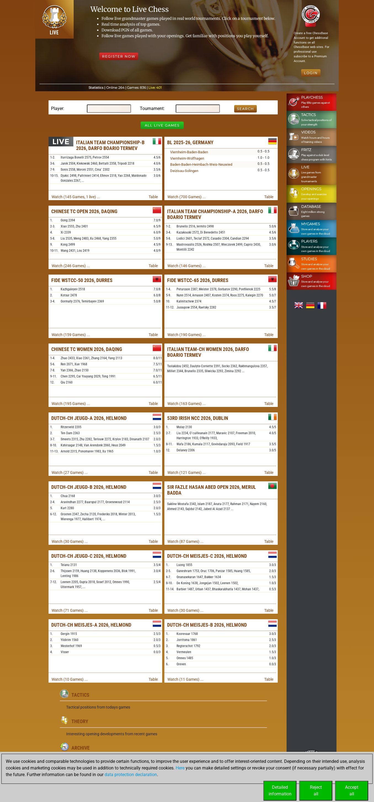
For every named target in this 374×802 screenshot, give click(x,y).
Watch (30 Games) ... (70, 541)
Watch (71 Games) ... (70, 610)
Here (180, 768)
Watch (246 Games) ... (71, 266)
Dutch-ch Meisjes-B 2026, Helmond (207, 625)
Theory (79, 721)
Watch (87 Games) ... (185, 541)
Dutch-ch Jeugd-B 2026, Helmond (88, 487)
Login (311, 73)
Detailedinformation (280, 790)
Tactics (80, 695)
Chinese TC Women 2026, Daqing (86, 349)
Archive (80, 748)
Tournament (152, 108)
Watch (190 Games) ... (186, 334)
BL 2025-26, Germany (190, 142)
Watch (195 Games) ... (71, 403)
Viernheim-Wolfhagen (187, 158)
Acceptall (351, 790)
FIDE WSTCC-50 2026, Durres (82, 280)
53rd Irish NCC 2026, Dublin (197, 418)
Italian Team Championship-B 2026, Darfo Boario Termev (110, 145)
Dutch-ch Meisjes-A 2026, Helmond (91, 625)
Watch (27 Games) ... (70, 472)
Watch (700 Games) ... (186, 197)
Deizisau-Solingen (184, 171)
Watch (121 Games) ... (186, 472)
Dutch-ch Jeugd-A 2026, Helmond (89, 418)
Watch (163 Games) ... (186, 403)
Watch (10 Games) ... (70, 679)
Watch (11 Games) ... (185, 679)
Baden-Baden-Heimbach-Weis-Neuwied (201, 164)
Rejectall (316, 790)
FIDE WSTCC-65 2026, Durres (197, 280)
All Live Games (162, 125)
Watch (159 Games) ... (71, 334)
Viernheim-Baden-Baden (189, 152)
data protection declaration (131, 774)
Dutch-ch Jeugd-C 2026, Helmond (88, 556)
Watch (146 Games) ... (186, 266)
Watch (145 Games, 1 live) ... (76, 197)
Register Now (118, 56)
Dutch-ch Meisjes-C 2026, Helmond (207, 556)
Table (153, 197)
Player (57, 108)
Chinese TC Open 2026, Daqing (84, 211)
